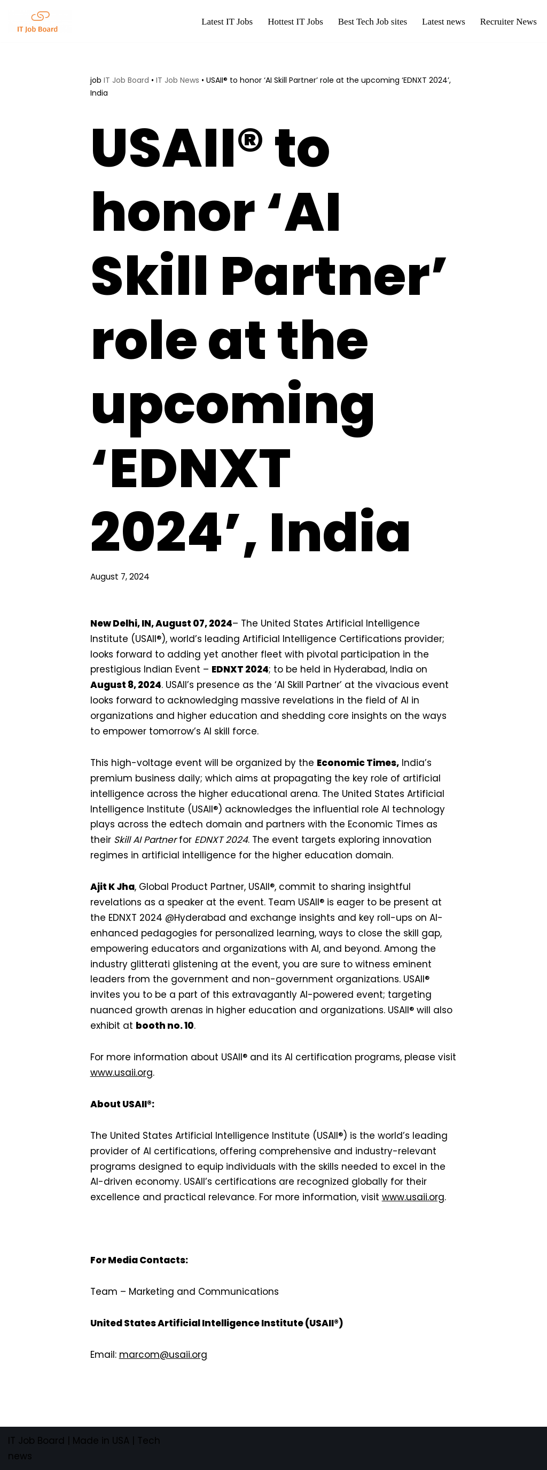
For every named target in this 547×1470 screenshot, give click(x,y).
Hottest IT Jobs (295, 22)
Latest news (443, 22)
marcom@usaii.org (163, 1354)
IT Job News (177, 80)
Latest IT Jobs (227, 22)
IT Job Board (126, 80)
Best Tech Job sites (372, 22)
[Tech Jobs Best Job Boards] (42, 21)
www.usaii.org (121, 1072)
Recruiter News (508, 22)
